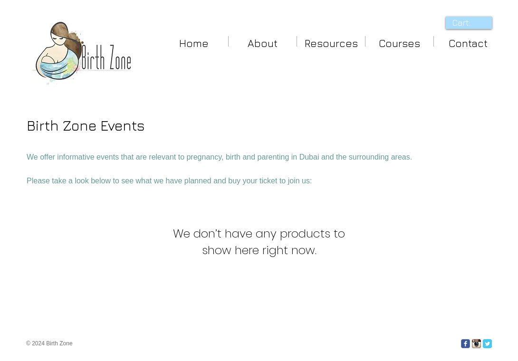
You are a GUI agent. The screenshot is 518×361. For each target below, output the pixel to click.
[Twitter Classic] (487, 343)
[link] (468, 23)
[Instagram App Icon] (476, 343)
